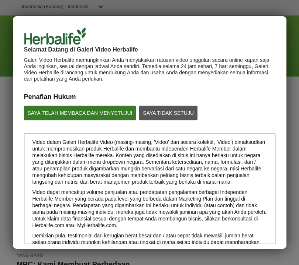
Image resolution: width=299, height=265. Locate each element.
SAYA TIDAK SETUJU (168, 113)
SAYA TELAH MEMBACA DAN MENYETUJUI (80, 113)
